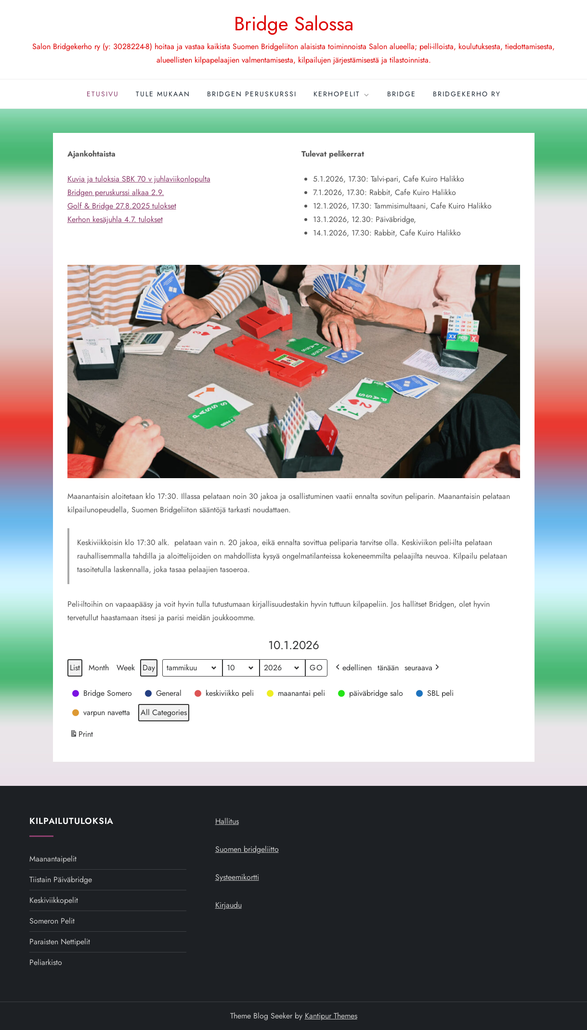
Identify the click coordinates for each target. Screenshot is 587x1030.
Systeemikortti (237, 877)
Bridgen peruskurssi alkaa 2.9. (115, 192)
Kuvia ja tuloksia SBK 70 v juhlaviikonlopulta (138, 178)
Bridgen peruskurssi (252, 94)
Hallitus (227, 821)
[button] (102, 693)
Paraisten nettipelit (59, 941)
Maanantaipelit (53, 858)
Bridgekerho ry (467, 94)
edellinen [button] (353, 668)
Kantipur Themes (331, 1015)
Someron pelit (52, 920)
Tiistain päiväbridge (60, 879)
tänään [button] (388, 667)
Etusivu (103, 94)
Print (81, 735)
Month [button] (99, 667)
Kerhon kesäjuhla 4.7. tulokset (115, 219)
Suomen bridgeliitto (247, 849)
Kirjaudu (228, 905)
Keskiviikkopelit (53, 900)
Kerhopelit (341, 94)
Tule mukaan (163, 94)
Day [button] (149, 667)
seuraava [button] (422, 668)
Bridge (401, 94)
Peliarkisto (45, 962)
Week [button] (126, 667)
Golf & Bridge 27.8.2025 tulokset (121, 205)
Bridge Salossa (293, 24)
